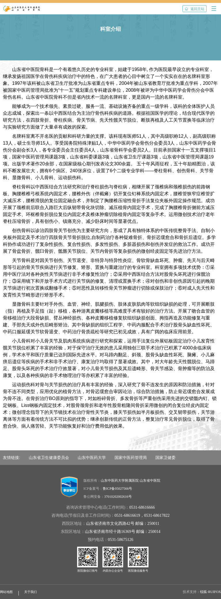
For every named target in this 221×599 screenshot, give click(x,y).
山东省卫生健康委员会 (49, 457)
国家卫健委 (165, 457)
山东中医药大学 (92, 457)
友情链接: (11, 457)
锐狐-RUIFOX (210, 592)
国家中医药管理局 (131, 457)
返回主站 (194, 9)
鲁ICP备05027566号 (117, 489)
